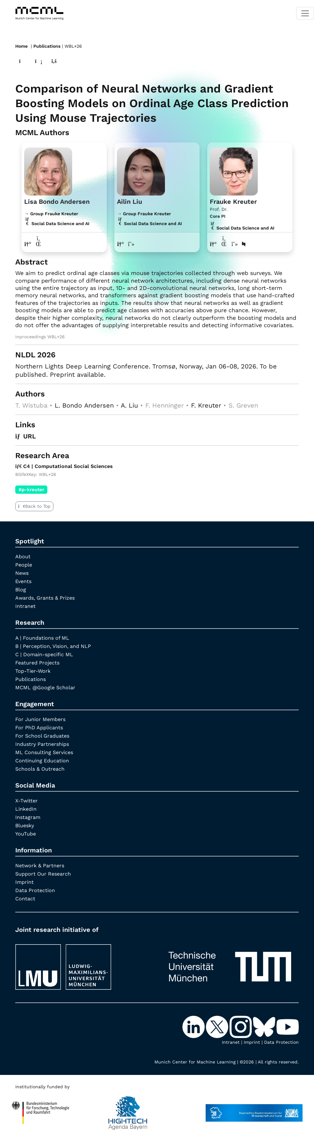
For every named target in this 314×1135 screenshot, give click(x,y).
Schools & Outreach (40, 769)
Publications (46, 46)
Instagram (27, 817)
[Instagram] (241, 1026)
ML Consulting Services (44, 752)
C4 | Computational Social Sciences (64, 466)
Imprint (24, 882)
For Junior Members (40, 719)
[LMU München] (84, 964)
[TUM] (230, 964)
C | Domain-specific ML (44, 654)
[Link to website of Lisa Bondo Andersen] (27, 244)
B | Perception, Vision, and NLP (53, 646)
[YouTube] (287, 1026)
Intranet (25, 606)
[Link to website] (48, 170)
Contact (25, 899)
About (23, 557)
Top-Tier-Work (33, 671)
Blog (20, 590)
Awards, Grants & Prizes (45, 598)
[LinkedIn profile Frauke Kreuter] (224, 244)
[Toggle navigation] (305, 13)
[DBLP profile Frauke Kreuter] (244, 244)
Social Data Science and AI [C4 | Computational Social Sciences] (242, 227)
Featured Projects (37, 663)
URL (25, 436)
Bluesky (24, 825)
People (23, 565)
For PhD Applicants (39, 728)
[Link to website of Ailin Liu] (120, 244)
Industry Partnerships (42, 744)
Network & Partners (39, 866)
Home (21, 46)
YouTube (25, 834)
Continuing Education (42, 761)
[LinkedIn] (194, 1026)
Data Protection (35, 890)
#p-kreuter (31, 489)
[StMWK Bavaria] (254, 1109)
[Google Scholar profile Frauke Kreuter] (234, 244)
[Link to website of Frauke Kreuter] (213, 244)
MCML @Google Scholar (45, 687)
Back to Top (34, 506)
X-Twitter (26, 801)
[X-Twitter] (217, 1026)
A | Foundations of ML (42, 638)
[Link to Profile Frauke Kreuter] (234, 170)
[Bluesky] (264, 1026)
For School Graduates (42, 736)
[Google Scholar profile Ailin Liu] (131, 244)
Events (23, 581)
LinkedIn (26, 809)
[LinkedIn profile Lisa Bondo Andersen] (38, 244)
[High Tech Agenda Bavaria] (40, 1109)
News (22, 573)
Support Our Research (43, 874)
